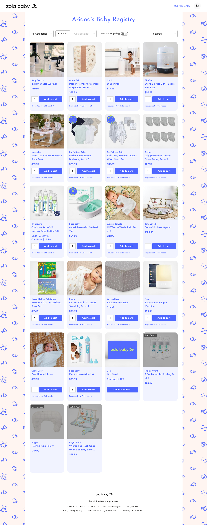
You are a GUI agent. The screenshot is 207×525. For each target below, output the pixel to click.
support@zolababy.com (112, 507)
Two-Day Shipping (109, 33)
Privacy (135, 511)
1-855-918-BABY (181, 5)
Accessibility (125, 511)
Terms (141, 511)
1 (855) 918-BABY (133, 507)
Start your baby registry (72, 511)
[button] (47, 61)
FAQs (82, 507)
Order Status (94, 507)
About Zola (71, 507)
